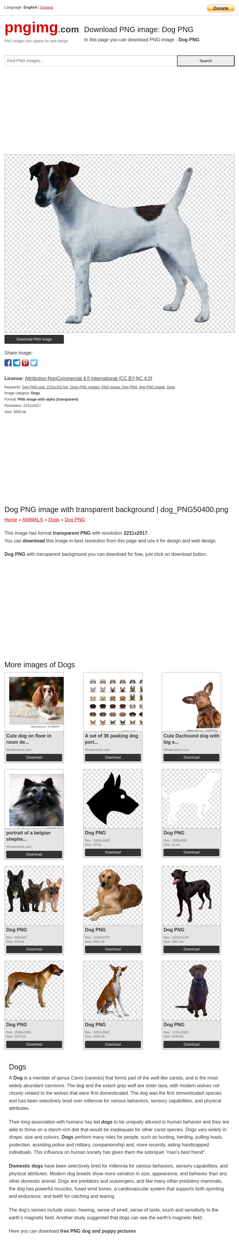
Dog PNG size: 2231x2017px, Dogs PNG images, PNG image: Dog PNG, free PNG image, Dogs (98, 387)
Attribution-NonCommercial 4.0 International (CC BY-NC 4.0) (88, 378)
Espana (46, 7)
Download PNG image (34, 339)
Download (34, 757)
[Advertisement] (119, 112)
